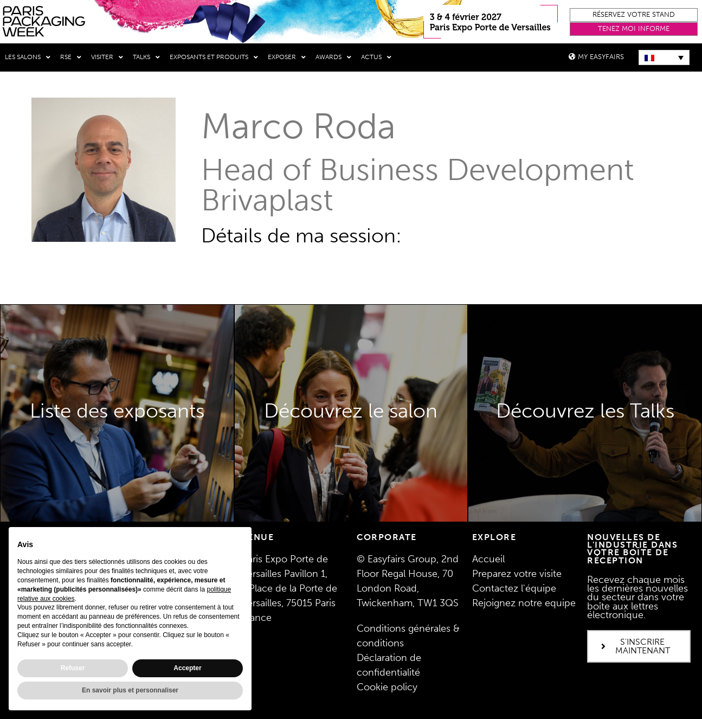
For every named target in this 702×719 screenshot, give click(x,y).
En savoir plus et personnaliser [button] (130, 690)
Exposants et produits (214, 57)
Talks (146, 57)
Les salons (27, 57)
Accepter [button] (187, 668)
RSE (70, 57)
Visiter (107, 57)
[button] (634, 15)
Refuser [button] (73, 668)
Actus (376, 57)
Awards (333, 57)
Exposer (287, 57)
